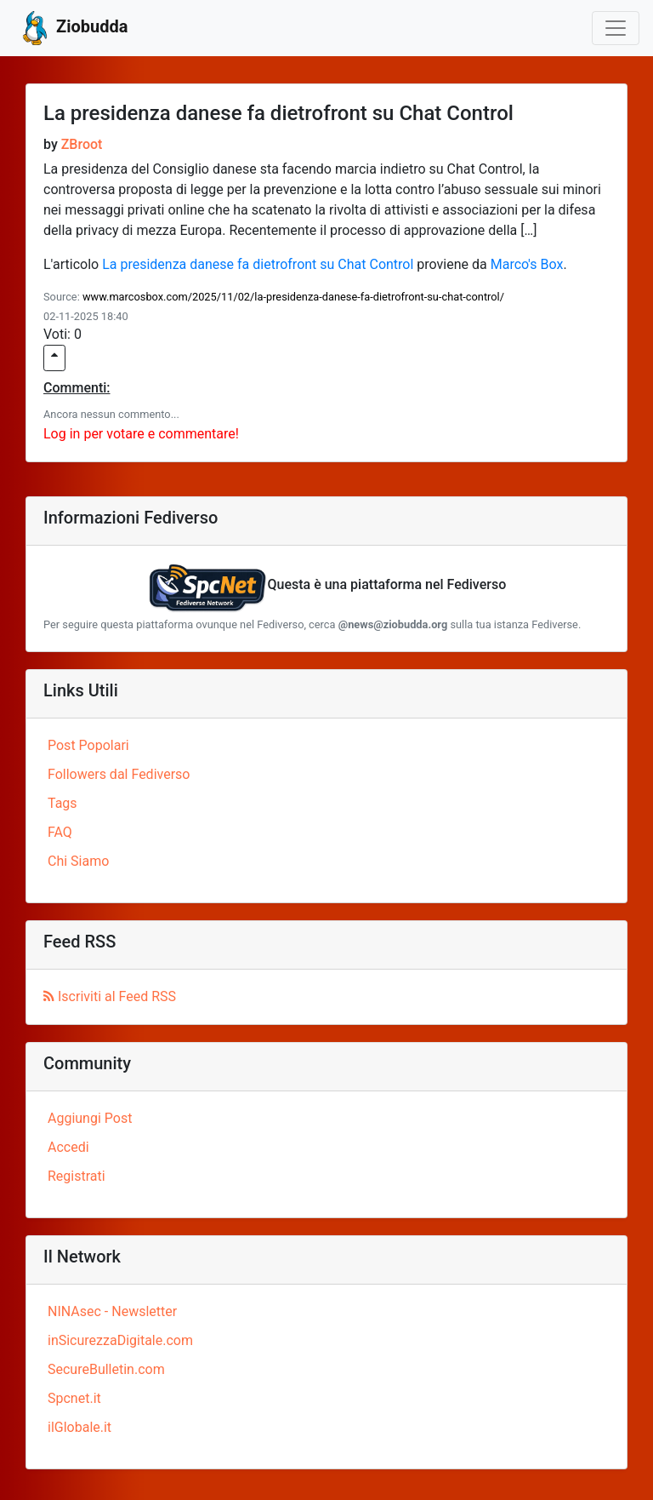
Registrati (76, 1176)
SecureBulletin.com (106, 1369)
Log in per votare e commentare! (141, 434)
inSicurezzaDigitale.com (120, 1340)
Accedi (68, 1147)
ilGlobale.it (79, 1427)
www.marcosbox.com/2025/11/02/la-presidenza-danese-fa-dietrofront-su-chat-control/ (293, 296)
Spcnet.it (74, 1398)
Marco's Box (527, 264)
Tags (62, 803)
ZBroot (82, 144)
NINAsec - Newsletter (112, 1311)
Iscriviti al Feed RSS (109, 996)
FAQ (60, 832)
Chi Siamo (78, 861)
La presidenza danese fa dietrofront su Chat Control (257, 264)
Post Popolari (88, 745)
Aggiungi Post (90, 1118)
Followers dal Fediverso (119, 774)
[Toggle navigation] (615, 28)
